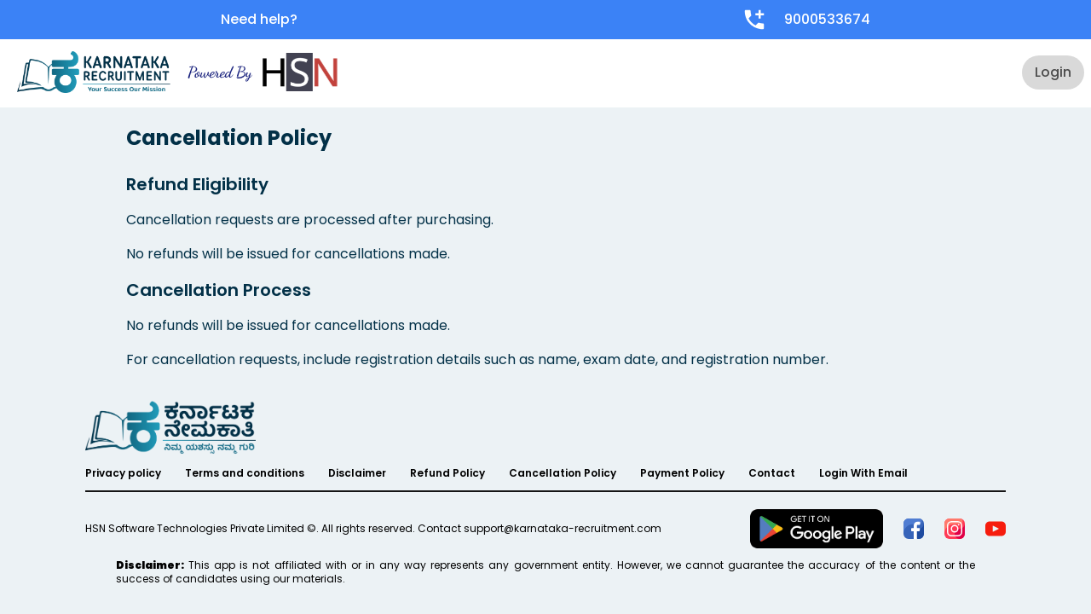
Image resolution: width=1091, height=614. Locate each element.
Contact (771, 473)
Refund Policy (447, 473)
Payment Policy (682, 473)
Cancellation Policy (562, 473)
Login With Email (863, 473)
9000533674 (827, 19)
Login (1053, 72)
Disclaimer (357, 473)
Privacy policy (123, 473)
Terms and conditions (244, 473)
